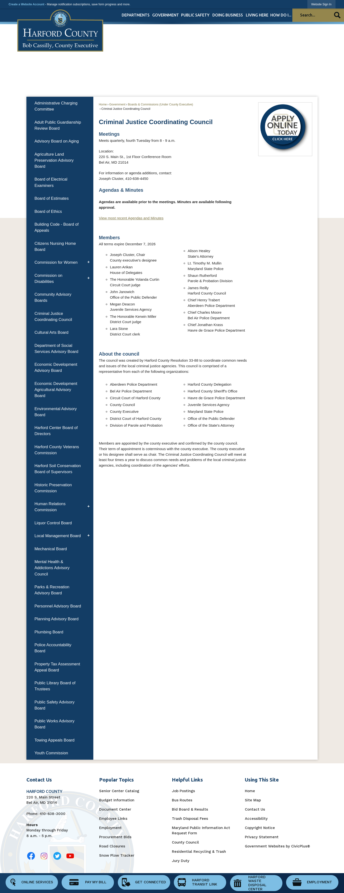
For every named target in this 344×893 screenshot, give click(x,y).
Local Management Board (57, 536)
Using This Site (262, 779)
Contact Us (255, 809)
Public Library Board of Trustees (54, 686)
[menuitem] (135, 15)
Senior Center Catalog (119, 791)
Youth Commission (51, 753)
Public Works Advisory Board (54, 724)
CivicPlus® (300, 846)
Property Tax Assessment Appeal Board (57, 667)
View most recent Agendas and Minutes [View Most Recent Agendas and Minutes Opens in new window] (131, 218)
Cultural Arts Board (51, 332)
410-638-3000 (52, 814)
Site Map (253, 800)
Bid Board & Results (190, 809)
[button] (337, 15)
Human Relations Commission (49, 507)
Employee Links (113, 818)
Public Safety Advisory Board (54, 705)
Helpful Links (187, 779)
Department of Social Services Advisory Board (56, 348)
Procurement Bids (115, 837)
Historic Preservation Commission (53, 488)
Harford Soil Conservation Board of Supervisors (57, 468)
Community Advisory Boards (52, 297)
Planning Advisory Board (56, 619)
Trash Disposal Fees (190, 818)
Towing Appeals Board (54, 740)
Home (103, 104)
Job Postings (183, 791)
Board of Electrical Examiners (50, 182)
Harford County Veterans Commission (56, 450)
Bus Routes (182, 800)
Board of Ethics (48, 211)
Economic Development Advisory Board (55, 367)
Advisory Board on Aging (56, 141)
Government (117, 104)
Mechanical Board (50, 549)
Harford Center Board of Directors (56, 430)
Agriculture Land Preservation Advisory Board (54, 160)
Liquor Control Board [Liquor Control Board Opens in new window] (53, 523)
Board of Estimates (51, 198)
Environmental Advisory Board (55, 412)
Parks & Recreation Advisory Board (51, 590)
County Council (185, 842)
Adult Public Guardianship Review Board (57, 125)
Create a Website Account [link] (26, 4)
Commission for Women (56, 262)
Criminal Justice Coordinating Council (53, 316)
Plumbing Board (48, 632)
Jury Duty (180, 861)
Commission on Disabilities (48, 278)
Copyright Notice (260, 828)
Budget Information (116, 800)
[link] (321, 4)
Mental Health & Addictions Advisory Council (52, 567)
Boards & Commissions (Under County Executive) (160, 104)
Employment (110, 828)
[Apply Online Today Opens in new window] (285, 129)
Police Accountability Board (52, 648)
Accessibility (256, 818)
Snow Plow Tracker (116, 855)
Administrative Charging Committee (55, 106)
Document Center (115, 809)
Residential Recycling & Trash (199, 851)
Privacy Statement (262, 837)
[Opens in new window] (31, 856)
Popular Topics (116, 779)
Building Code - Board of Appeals (56, 227)
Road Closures (112, 846)
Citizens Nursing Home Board (55, 246)
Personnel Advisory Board (57, 606)
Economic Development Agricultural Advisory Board (55, 389)
